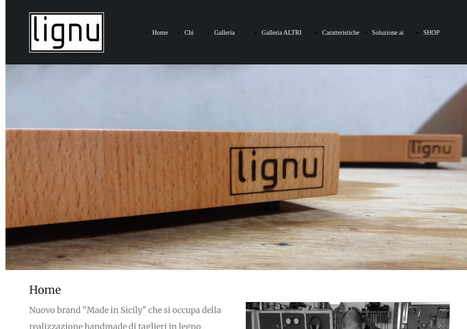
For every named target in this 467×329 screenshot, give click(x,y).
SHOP (431, 32)
